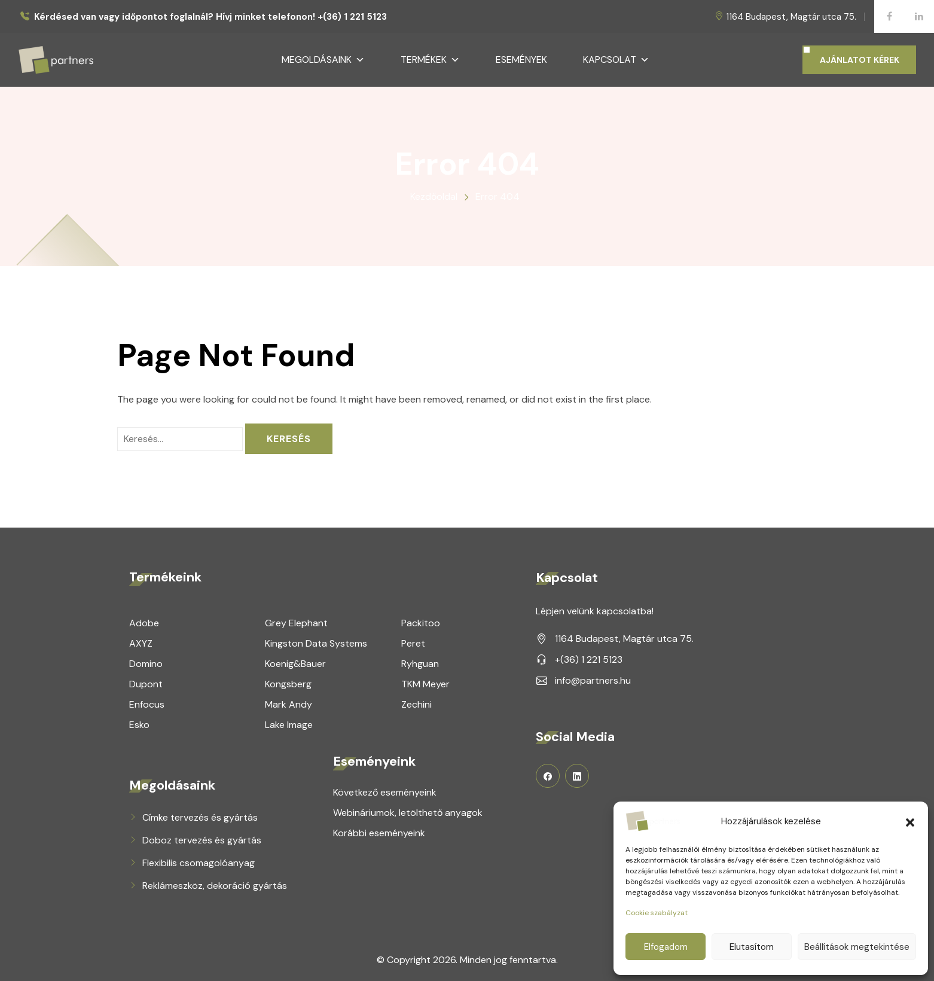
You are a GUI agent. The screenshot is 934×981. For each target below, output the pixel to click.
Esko (139, 724)
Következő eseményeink (385, 792)
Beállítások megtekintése (856, 947)
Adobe (144, 623)
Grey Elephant (296, 623)
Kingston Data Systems (316, 643)
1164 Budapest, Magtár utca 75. (791, 17)
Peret (413, 643)
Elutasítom (752, 947)
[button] (910, 821)
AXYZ (140, 643)
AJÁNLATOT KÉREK (859, 59)
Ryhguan (420, 663)
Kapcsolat (616, 60)
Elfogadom (666, 947)
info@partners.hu (593, 680)
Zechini (416, 704)
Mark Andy (288, 704)
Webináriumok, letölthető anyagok (408, 812)
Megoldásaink (323, 60)
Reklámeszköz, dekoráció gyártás (214, 885)
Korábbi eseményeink (379, 833)
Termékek (430, 60)
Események (521, 59)
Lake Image (289, 724)
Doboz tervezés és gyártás (201, 840)
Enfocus (146, 704)
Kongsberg (288, 684)
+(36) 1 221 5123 (588, 659)
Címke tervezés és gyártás (200, 817)
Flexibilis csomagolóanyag (198, 863)
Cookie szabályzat (656, 913)
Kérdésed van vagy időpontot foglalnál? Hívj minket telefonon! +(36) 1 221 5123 (210, 17)
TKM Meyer (425, 684)
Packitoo (420, 623)
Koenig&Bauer (295, 663)
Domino (146, 663)
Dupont (146, 684)
